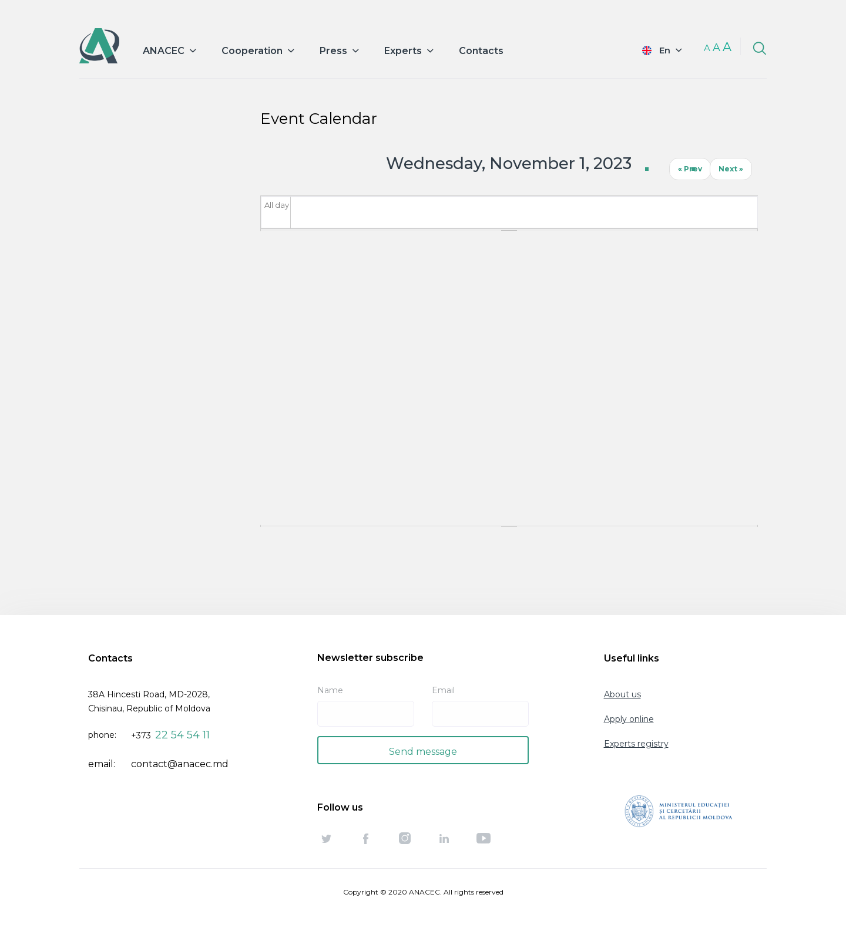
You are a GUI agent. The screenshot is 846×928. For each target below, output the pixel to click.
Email (443, 690)
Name (330, 690)
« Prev (690, 168)
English (653, 50)
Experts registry (636, 743)
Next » (731, 168)
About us (622, 694)
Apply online (629, 719)
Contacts (481, 50)
